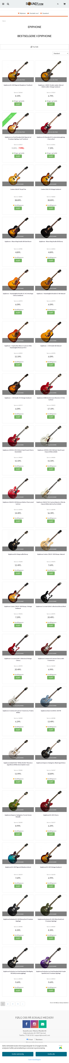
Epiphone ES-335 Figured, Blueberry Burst (18, 867)
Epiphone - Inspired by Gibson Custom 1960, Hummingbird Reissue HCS (18, 346)
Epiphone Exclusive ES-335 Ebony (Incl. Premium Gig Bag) (18, 920)
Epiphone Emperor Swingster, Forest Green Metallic (18, 816)
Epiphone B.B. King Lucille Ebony (18, 554)
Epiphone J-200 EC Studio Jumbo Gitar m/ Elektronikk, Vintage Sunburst (51, 86)
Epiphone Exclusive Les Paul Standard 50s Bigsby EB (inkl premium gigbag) (18, 972)
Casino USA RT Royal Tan (18, 189)
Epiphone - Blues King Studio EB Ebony (51, 241)
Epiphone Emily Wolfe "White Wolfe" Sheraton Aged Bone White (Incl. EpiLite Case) (18, 764)
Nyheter (22, 13)
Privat (30, 1039)
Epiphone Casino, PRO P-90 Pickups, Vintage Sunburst (18, 607)
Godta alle (51, 1054)
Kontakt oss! (33, 13)
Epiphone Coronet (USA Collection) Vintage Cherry (18, 659)
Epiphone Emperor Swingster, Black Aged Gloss (50, 763)
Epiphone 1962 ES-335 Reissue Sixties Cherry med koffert (18, 503)
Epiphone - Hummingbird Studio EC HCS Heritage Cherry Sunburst (18, 294)
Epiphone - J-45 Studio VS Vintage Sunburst (18, 398)
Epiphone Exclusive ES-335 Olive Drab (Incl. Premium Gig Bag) (51, 920)
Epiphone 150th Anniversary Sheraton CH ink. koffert (51, 399)
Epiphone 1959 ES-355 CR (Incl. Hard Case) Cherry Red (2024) (18, 451)
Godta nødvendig (18, 1054)
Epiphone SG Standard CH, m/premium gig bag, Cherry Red (51, 138)
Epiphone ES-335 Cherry (50, 815)
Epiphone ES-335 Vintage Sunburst (51, 867)
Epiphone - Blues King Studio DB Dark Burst (18, 241)
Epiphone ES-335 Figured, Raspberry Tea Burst (18, 85)
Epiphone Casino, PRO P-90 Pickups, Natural (51, 554)
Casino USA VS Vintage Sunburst (51, 189)
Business (38, 1039)
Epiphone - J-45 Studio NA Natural (50, 346)
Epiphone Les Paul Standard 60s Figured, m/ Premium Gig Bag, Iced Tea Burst (18, 138)
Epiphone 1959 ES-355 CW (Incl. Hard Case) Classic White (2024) (51, 451)
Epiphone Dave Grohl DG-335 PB (51, 711)
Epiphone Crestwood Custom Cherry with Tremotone (51, 659)
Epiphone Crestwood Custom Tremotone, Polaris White (18, 711)
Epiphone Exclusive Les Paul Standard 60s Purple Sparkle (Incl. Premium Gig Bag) (51, 972)
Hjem (4, 21)
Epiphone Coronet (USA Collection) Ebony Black (51, 606)
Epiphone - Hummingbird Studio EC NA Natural (51, 293)
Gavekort (44, 13)
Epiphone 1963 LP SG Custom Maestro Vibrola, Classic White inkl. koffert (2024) (50, 503)
